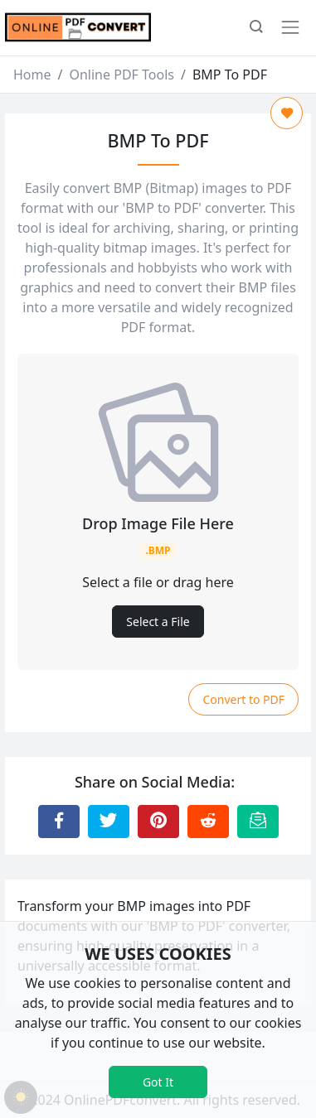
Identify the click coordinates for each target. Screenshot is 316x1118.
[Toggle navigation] (290, 27)
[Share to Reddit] (208, 821)
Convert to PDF (243, 699)
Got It (158, 1082)
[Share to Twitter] (108, 821)
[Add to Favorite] (286, 113)
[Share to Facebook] (59, 821)
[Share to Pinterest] (158, 821)
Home (32, 74)
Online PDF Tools (121, 74)
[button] (256, 28)
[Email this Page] (258, 821)
